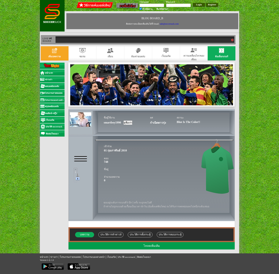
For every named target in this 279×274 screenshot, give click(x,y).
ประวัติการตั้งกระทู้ (140, 234)
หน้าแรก (44, 257)
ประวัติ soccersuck (126, 257)
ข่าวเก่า (54, 257)
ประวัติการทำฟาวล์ (111, 234)
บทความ (84, 234)
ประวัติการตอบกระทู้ (170, 234)
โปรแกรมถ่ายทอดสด (70, 257)
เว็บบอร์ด (111, 257)
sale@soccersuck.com (169, 24)
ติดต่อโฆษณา (144, 257)
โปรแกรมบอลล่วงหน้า (94, 257)
